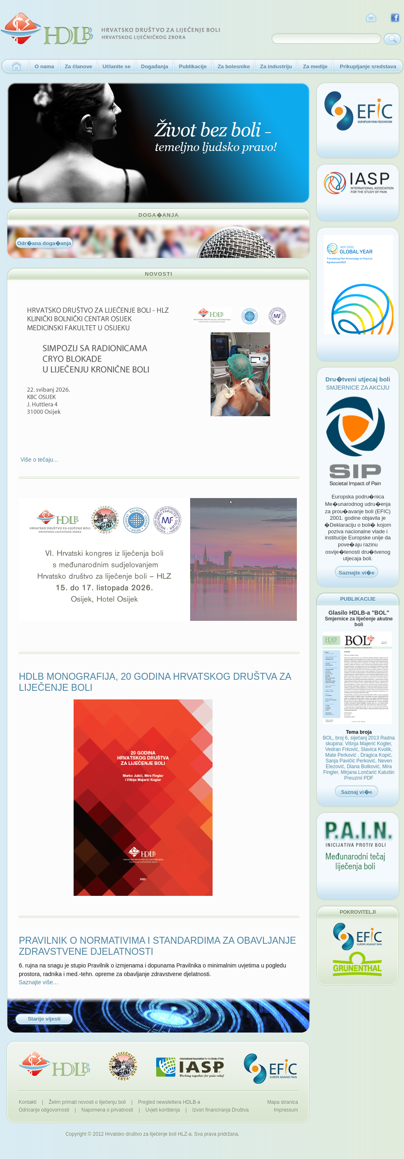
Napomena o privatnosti (107, 1110)
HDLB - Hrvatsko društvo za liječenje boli (110, 28)
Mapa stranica (282, 1102)
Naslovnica (14, 66)
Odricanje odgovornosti (44, 1110)
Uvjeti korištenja (163, 1110)
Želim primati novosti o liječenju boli (87, 1102)
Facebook (395, 18)
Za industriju (276, 66)
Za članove (78, 66)
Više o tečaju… (39, 459)
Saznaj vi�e (356, 792)
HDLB (54, 1063)
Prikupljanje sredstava (368, 66)
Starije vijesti (44, 1019)
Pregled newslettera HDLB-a (169, 1102)
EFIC (270, 1068)
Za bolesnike (234, 66)
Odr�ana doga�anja (44, 243)
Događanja (154, 66)
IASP (190, 1068)
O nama (44, 66)
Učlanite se (117, 66)
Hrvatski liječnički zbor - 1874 (123, 1066)
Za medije (315, 66)
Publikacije (193, 66)
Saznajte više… (38, 982)
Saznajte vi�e (356, 573)
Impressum (286, 1110)
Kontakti (27, 1102)
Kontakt (371, 18)
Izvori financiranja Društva (220, 1110)
